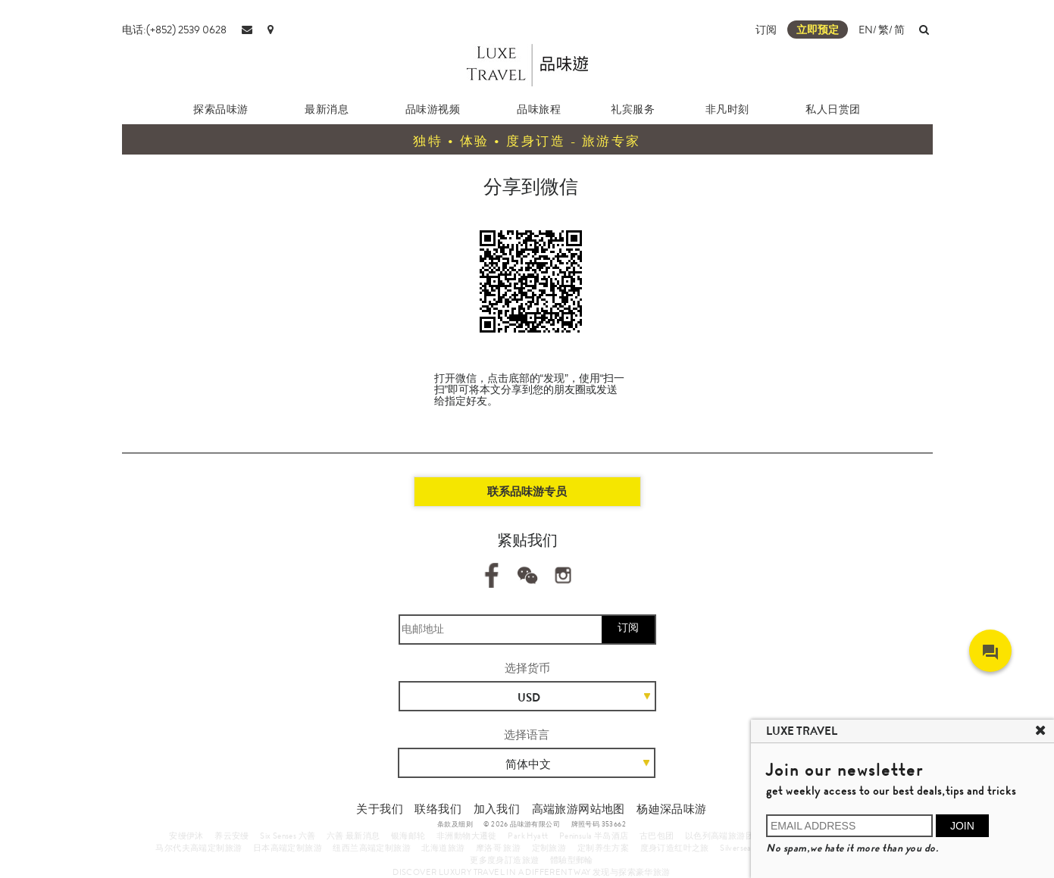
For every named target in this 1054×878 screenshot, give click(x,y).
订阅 (766, 29)
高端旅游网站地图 (578, 809)
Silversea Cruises (750, 848)
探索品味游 (221, 109)
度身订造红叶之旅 (674, 848)
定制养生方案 (603, 848)
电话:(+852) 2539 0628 (174, 29)
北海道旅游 (442, 848)
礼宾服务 (633, 109)
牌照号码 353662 (598, 824)
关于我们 (379, 809)
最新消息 (327, 109)
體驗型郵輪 (571, 860)
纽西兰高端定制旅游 (372, 848)
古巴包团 (657, 836)
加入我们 (497, 809)
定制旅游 (549, 848)
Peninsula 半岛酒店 (594, 836)
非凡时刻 (727, 109)
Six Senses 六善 (287, 836)
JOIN (962, 826)
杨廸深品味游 (671, 809)
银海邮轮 (408, 836)
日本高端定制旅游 (287, 848)
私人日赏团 (833, 109)
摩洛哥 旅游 (498, 848)
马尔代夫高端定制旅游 (198, 848)
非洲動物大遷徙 (466, 836)
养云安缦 (231, 836)
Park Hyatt (528, 836)
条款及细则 (455, 824)
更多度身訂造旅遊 (504, 860)
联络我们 (437, 809)
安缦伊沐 (186, 836)
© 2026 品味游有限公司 (521, 824)
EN (866, 29)
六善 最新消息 (353, 836)
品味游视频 (433, 109)
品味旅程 (539, 109)
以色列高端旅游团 (719, 836)
